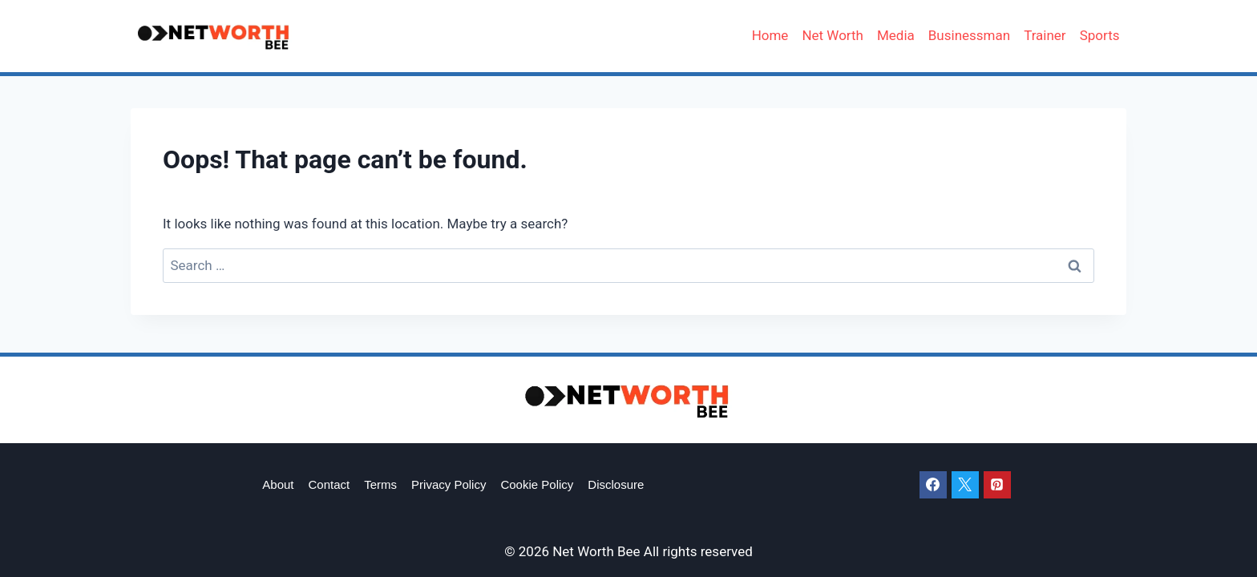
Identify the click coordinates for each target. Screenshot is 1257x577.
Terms (380, 484)
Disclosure (616, 484)
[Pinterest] (997, 484)
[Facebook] (933, 484)
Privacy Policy (448, 484)
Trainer (1045, 35)
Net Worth (832, 35)
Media (896, 35)
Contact (329, 484)
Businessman (969, 35)
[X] (965, 484)
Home (770, 35)
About (277, 484)
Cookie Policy (536, 484)
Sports (1100, 35)
